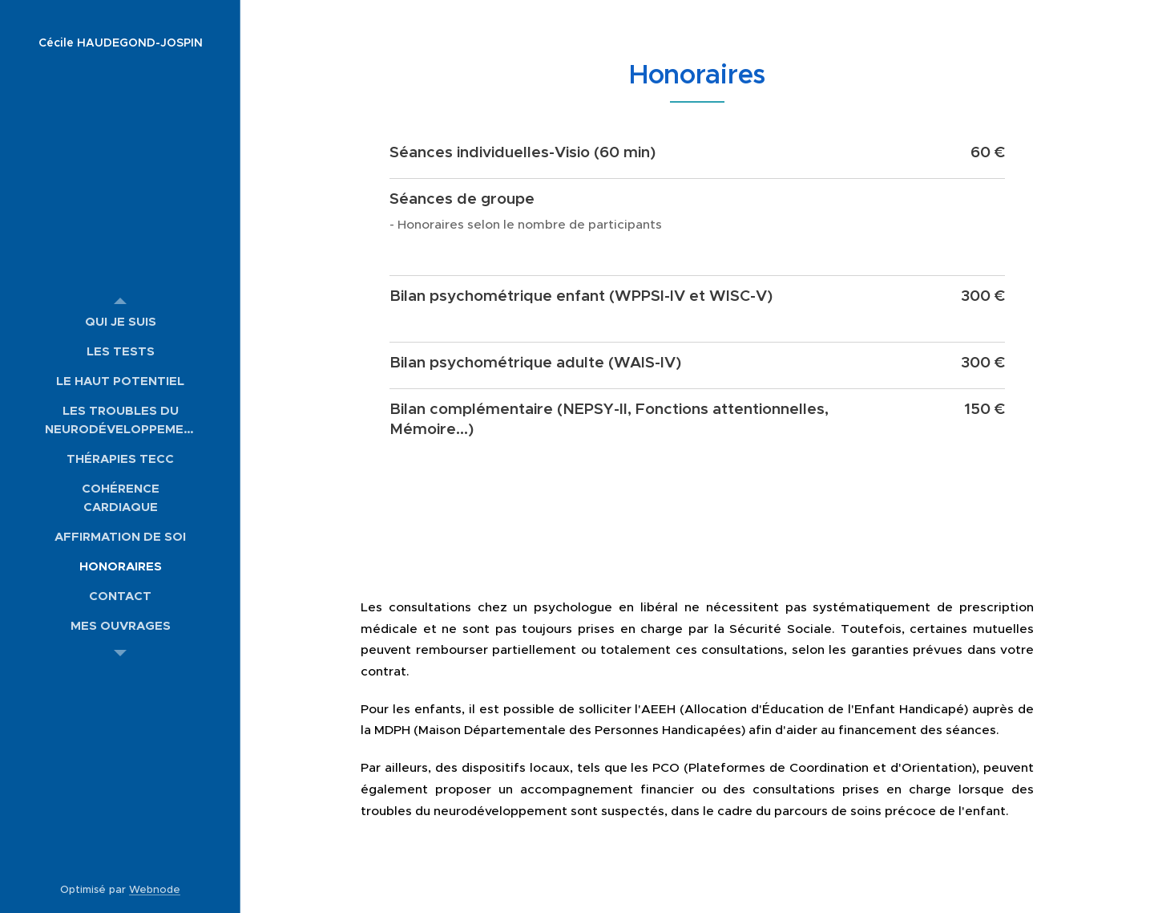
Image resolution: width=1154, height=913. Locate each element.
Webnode (154, 889)
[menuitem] (120, 321)
